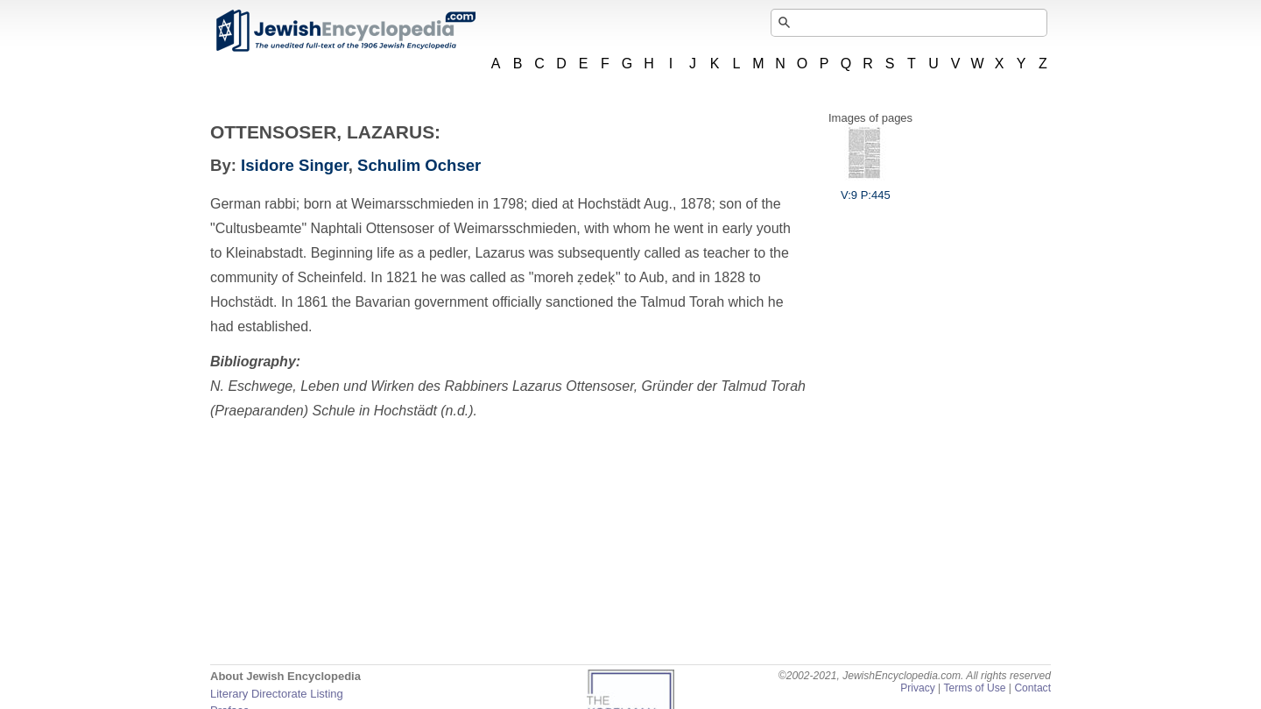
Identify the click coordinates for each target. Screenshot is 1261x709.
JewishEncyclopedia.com (345, 31)
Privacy (917, 688)
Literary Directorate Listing (276, 693)
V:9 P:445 (866, 188)
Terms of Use (974, 688)
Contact (1032, 688)
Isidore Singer (295, 165)
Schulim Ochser (419, 165)
